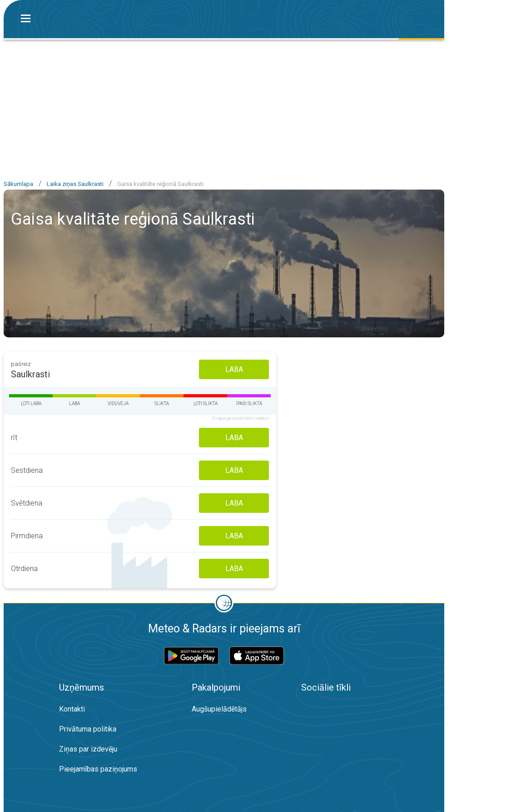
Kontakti (72, 709)
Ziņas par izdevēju (88, 749)
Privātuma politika (87, 729)
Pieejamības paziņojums (98, 769)
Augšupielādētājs (219, 709)
